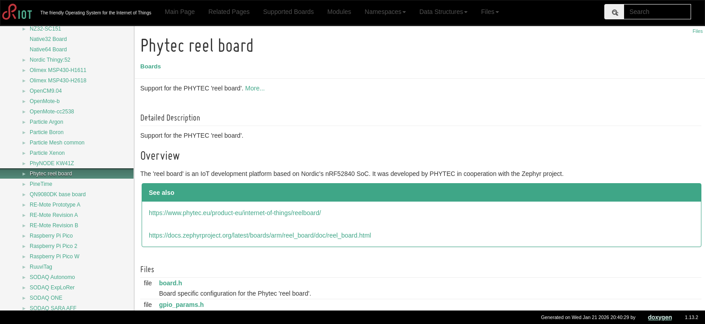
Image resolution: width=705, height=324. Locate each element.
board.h (172, 283)
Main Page (180, 11)
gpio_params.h (183, 304)
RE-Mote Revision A (54, 215)
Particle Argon (46, 122)
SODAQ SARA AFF (53, 308)
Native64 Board (48, 49)
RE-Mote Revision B (54, 225)
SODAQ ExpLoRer (52, 287)
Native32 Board (48, 39)
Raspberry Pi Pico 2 (53, 246)
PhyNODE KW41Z (52, 163)
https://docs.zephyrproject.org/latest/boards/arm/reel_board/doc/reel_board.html (261, 235)
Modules (339, 11)
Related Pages (229, 11)
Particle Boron (46, 132)
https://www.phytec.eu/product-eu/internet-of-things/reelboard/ (236, 212)
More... (256, 88)
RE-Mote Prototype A (55, 205)
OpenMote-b (45, 101)
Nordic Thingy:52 (50, 60)
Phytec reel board (51, 174)
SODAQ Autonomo (52, 277)
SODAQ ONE (46, 298)
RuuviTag (41, 267)
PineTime (41, 184)
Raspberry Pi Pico (51, 236)
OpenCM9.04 (46, 91)
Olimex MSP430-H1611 (58, 70)
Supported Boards (288, 11)
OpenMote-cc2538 (52, 111)
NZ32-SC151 (45, 29)
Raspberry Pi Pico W (55, 256)
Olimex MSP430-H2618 (58, 80)
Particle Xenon (47, 153)
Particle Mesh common (57, 143)
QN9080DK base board (58, 194)
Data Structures (443, 11)
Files (490, 11)
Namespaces (385, 11)
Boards (152, 66)
